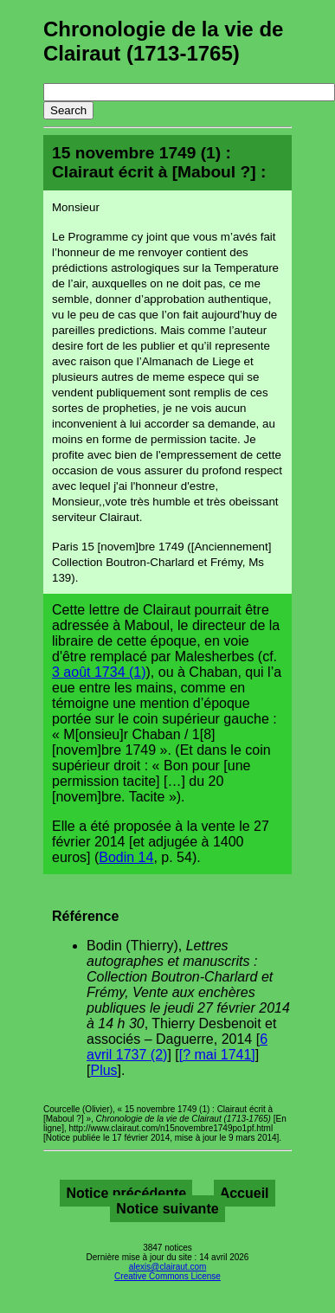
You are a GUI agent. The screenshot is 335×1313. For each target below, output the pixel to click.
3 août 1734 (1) (99, 672)
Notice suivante (167, 1208)
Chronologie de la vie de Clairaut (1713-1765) (163, 41)
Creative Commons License (167, 1276)
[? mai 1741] (217, 1054)
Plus (103, 1070)
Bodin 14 (126, 857)
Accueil (244, 1193)
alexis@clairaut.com (168, 1266)
